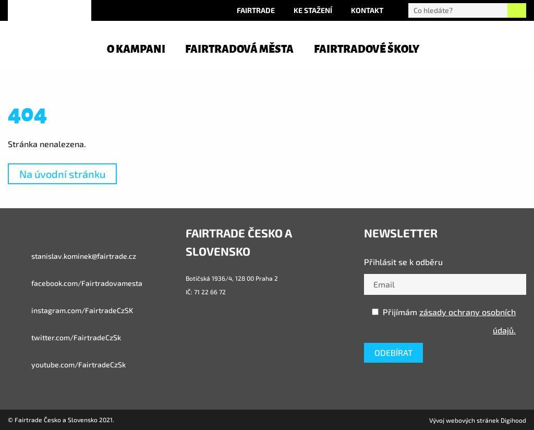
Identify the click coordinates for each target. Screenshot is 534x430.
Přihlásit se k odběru (403, 262)
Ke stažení (313, 10)
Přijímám (444, 321)
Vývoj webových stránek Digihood (477, 420)
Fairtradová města (239, 49)
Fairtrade (256, 10)
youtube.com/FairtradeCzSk (67, 364)
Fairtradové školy (366, 49)
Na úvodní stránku (62, 174)
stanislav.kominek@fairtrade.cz (72, 256)
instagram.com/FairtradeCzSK (70, 310)
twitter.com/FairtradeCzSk (64, 337)
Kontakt (367, 10)
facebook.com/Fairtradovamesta (75, 283)
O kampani (136, 49)
